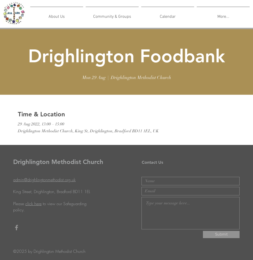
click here (33, 203)
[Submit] (221, 234)
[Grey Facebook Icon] (16, 227)
